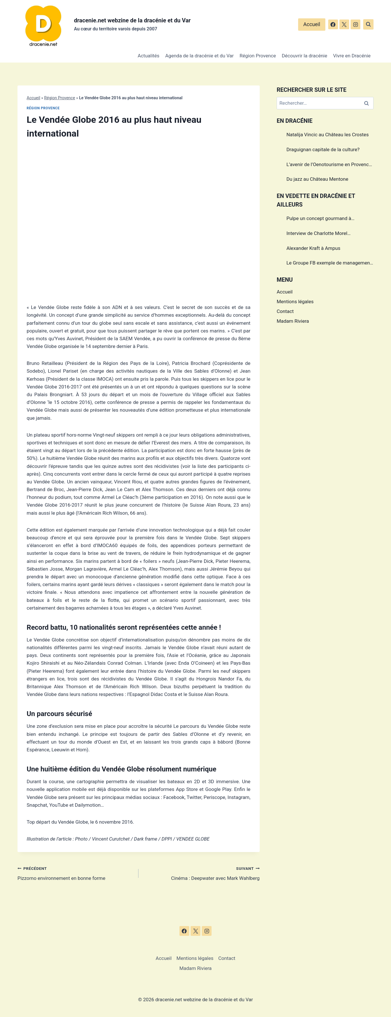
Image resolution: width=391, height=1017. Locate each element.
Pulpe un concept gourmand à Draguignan (318, 219)
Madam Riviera (293, 321)
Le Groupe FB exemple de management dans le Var (329, 263)
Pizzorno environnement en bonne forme (75, 872)
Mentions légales (295, 301)
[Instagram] (355, 24)
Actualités (148, 56)
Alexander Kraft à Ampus (313, 248)
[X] (344, 24)
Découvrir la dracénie (304, 56)
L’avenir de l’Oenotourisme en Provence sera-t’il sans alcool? (328, 165)
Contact (285, 311)
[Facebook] (333, 24)
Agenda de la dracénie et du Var (199, 56)
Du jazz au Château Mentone (317, 179)
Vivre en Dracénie (352, 56)
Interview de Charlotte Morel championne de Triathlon (316, 234)
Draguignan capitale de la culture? (322, 149)
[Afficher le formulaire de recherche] (368, 24)
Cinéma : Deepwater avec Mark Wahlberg (201, 872)
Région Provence (258, 56)
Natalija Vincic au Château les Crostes (327, 134)
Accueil (311, 24)
